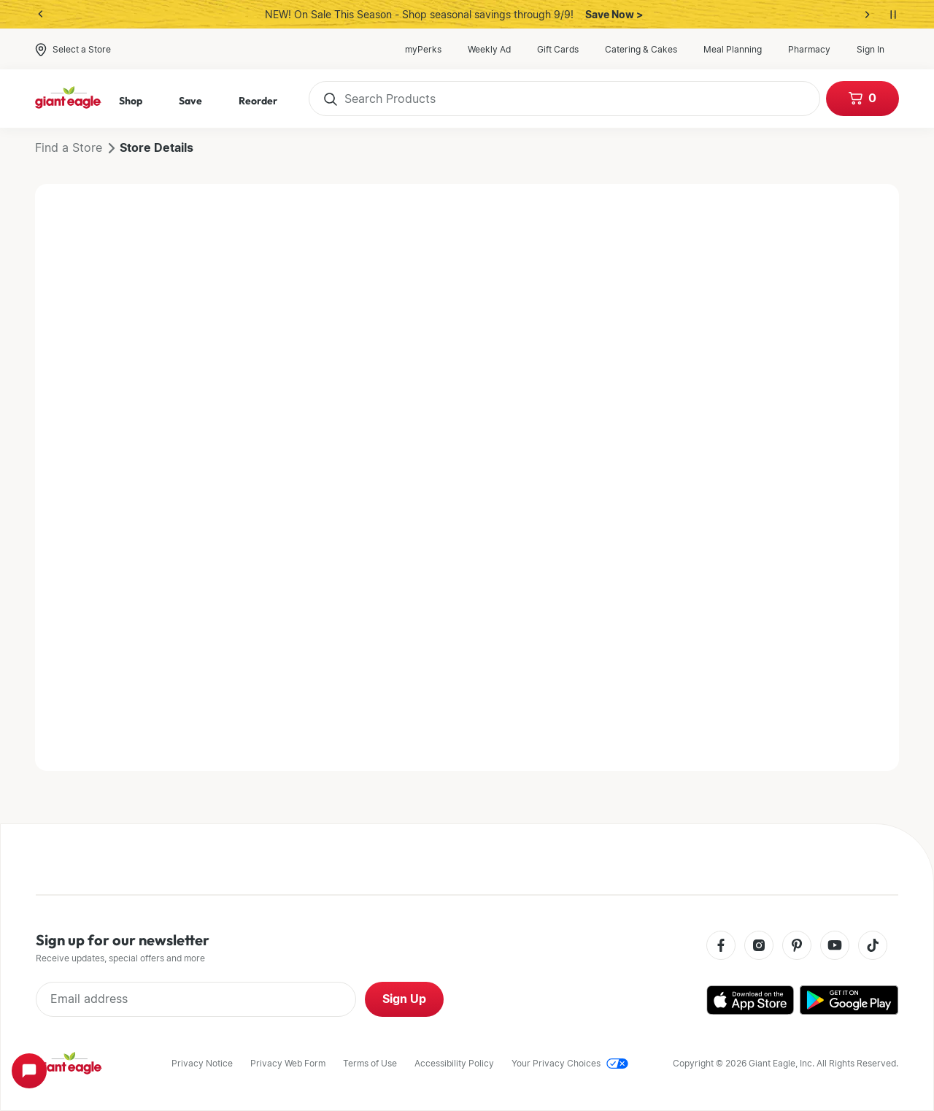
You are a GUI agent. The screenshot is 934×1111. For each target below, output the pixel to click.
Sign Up (404, 999)
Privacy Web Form (287, 1063)
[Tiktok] (872, 946)
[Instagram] (758, 946)
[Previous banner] (41, 14)
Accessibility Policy (454, 1063)
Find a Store (68, 148)
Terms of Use (370, 1063)
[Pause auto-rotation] (893, 14)
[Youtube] (834, 946)
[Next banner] (867, 14)
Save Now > (614, 14)
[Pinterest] (796, 946)
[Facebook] (721, 946)
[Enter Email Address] (196, 999)
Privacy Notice (202, 1063)
